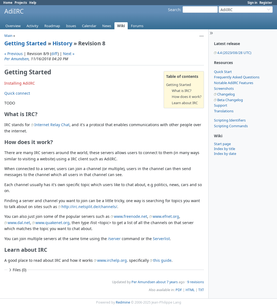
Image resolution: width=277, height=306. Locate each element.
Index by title (224, 148)
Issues (71, 25)
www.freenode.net (130, 216)
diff (54, 53)
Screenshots (224, 88)
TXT (201, 290)
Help (32, 3)
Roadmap (52, 25)
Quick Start (223, 71)
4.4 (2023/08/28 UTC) (234, 52)
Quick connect (17, 93)
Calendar (89, 25)
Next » (68, 53)
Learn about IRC (185, 102)
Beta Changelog (230, 99)
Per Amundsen (16, 58)
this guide (162, 260)
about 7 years (167, 282)
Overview (13, 25)
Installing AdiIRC (19, 83)
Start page (222, 143)
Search (174, 9)
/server (114, 238)
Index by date (225, 153)
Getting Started (25, 43)
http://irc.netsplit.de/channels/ (89, 206)
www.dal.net (19, 222)
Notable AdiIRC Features (233, 82)
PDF (179, 290)
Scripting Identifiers (230, 120)
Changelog (226, 94)
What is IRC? (182, 90)
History (62, 43)
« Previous (13, 53)
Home (7, 3)
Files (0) (17, 269)
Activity (32, 25)
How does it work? (187, 96)
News (106, 25)
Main (8, 35)
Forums (137, 25)
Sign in (252, 3)
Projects (21, 3)
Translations (223, 111)
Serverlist (161, 238)
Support (220, 105)
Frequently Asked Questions (236, 77)
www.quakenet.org (52, 222)
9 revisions (195, 282)
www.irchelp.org (112, 260)
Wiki (121, 25)
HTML (190, 290)
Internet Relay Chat (52, 124)
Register (265, 3)
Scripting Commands (231, 125)
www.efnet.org (166, 216)
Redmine (123, 302)
